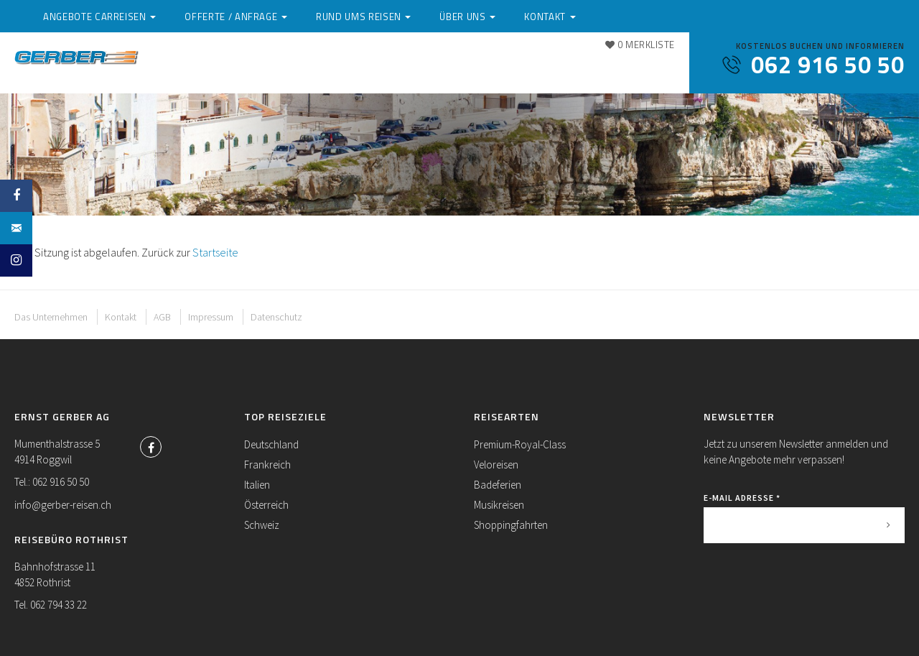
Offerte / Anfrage (362, 67)
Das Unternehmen (51, 316)
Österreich (266, 505)
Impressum (210, 316)
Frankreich (267, 464)
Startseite (215, 252)
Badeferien (497, 484)
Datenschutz (276, 316)
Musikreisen (499, 505)
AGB (162, 316)
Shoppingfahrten (511, 525)
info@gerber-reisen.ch (62, 505)
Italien (257, 484)
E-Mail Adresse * (742, 497)
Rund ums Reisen (482, 67)
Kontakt (196, 81)
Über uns (578, 67)
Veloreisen (496, 464)
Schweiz (261, 525)
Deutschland (271, 444)
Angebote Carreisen (229, 67)
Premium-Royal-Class (520, 444)
